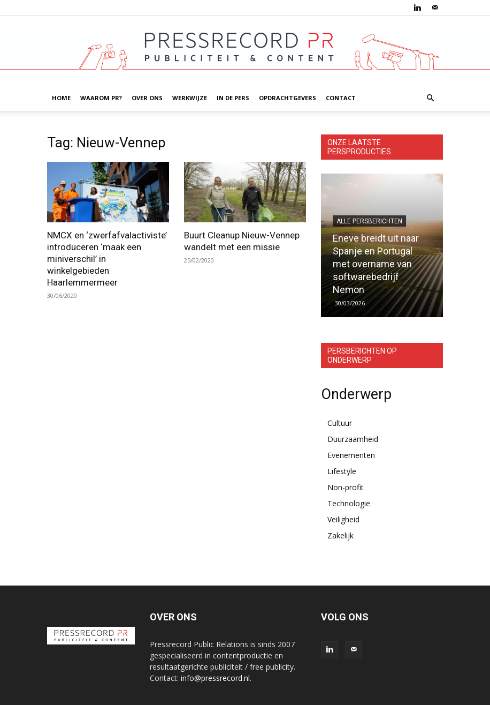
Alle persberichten (369, 221)
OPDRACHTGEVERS (287, 98)
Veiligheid (343, 519)
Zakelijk (340, 535)
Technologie (348, 503)
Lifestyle (341, 471)
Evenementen (351, 455)
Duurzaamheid (352, 439)
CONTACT (341, 98)
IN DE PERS (233, 98)
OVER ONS (147, 98)
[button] (430, 98)
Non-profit (345, 487)
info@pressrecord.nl (215, 678)
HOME (61, 98)
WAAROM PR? (101, 98)
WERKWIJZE (189, 98)
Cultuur (339, 423)
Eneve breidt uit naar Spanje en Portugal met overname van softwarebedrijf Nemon (376, 263)
